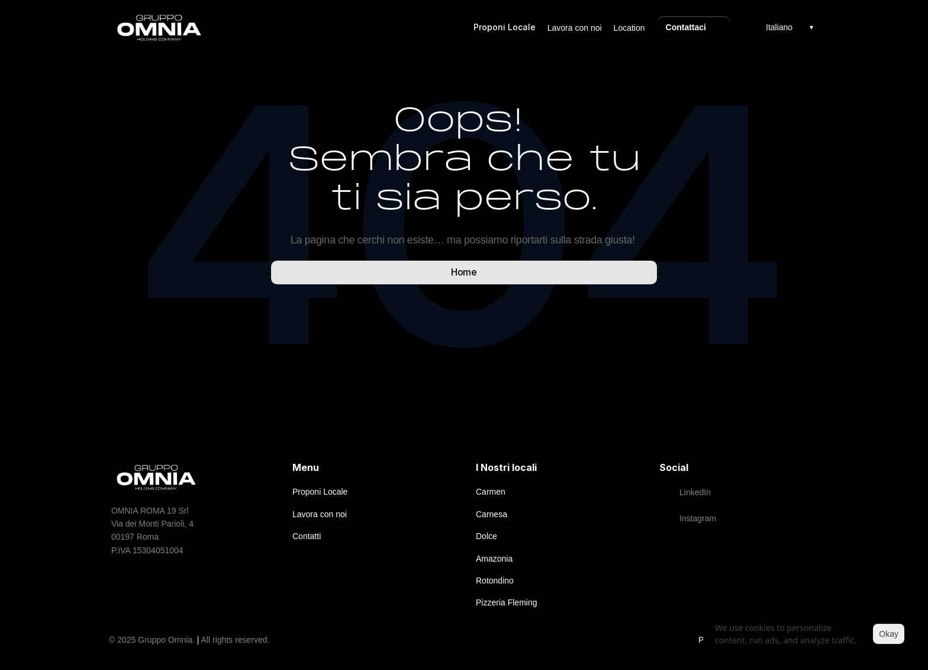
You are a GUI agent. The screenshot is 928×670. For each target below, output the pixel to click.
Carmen (490, 491)
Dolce (486, 536)
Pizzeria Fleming (506, 602)
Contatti (306, 536)
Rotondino (495, 580)
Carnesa (491, 514)
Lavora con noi (574, 28)
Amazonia (494, 558)
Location (629, 28)
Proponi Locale (504, 27)
